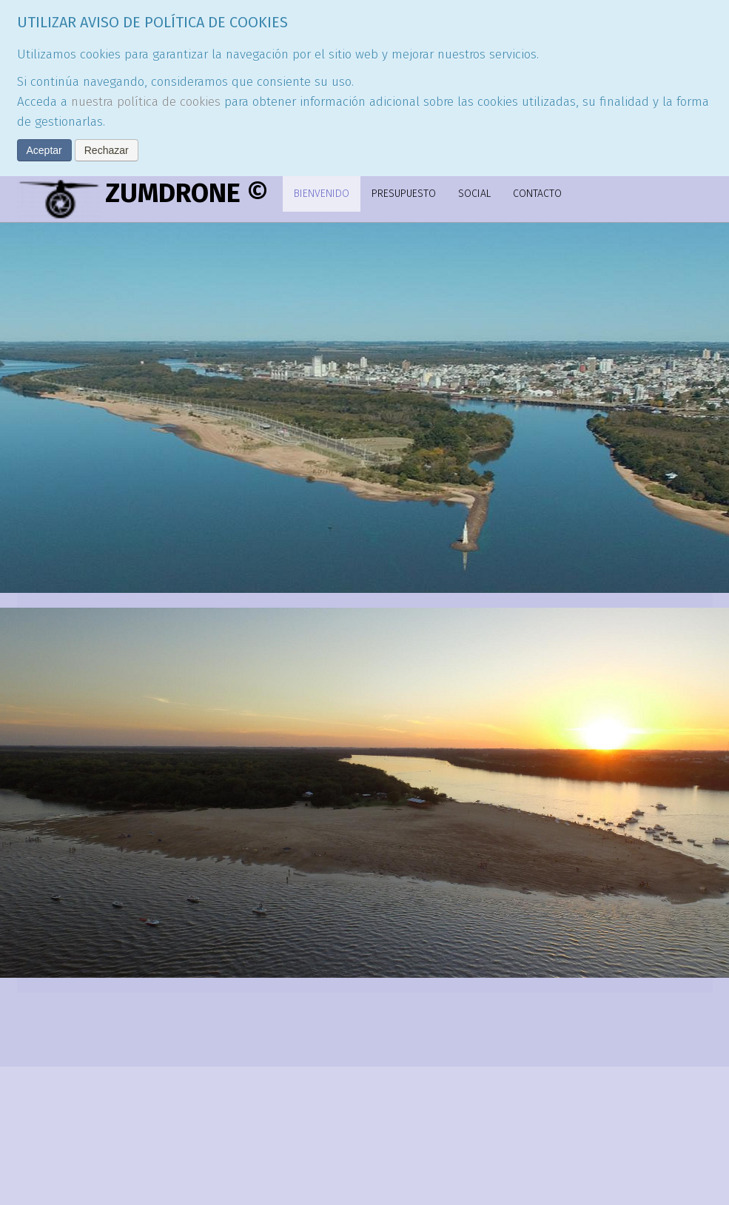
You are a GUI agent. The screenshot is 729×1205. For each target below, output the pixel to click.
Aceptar (44, 150)
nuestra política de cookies (146, 102)
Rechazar (106, 150)
